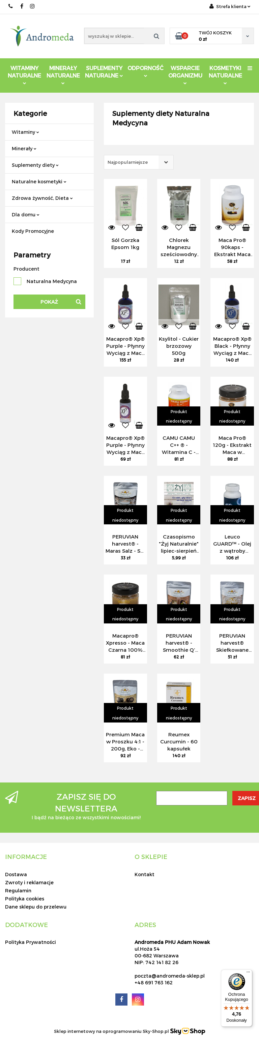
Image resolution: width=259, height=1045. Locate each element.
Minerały (24, 148)
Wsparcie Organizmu (185, 75)
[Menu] (248, 974)
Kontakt (144, 874)
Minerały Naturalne (63, 75)
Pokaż (49, 302)
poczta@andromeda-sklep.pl (170, 976)
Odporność (145, 71)
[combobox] (139, 162)
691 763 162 (10, 6)
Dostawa (16, 874)
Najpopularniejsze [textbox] (128, 162)
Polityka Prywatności (30, 942)
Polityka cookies (24, 898)
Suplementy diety (35, 165)
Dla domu (25, 214)
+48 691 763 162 (154, 982)
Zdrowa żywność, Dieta (42, 198)
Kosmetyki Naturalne (225, 75)
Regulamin (18, 890)
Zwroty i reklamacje (29, 882)
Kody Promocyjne (33, 231)
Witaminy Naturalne (24, 75)
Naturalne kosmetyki (39, 181)
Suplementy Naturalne (104, 72)
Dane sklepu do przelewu (35, 907)
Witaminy (25, 132)
